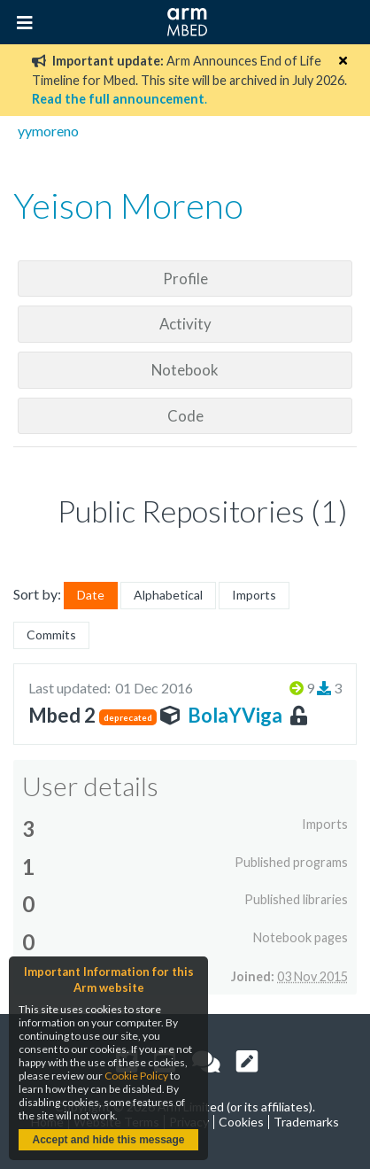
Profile (185, 278)
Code (185, 415)
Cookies (241, 1121)
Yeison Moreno (128, 205)
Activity (185, 323)
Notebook (185, 369)
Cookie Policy (136, 1075)
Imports (254, 594)
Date (90, 594)
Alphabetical (168, 594)
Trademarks (306, 1121)
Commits (51, 634)
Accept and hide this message (108, 1140)
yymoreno (48, 130)
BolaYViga (235, 715)
